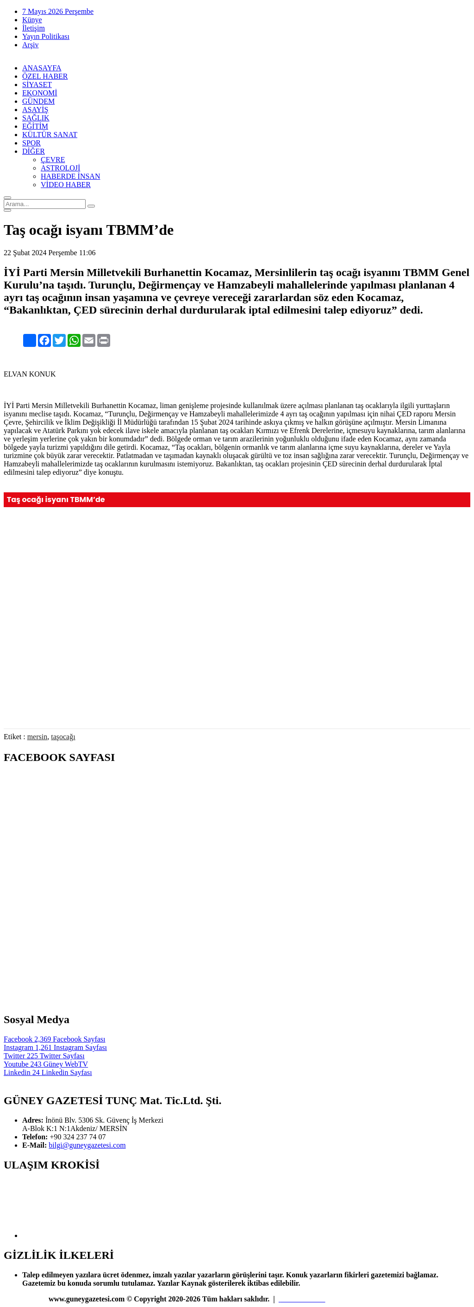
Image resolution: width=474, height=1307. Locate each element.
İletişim (33, 28)
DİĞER (33, 151)
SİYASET (37, 84)
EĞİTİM (35, 126)
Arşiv (30, 45)
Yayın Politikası (45, 36)
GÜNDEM (38, 101)
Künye (32, 20)
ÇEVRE (53, 159)
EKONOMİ (39, 93)
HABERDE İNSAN (70, 176)
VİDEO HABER (66, 185)
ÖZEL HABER (45, 76)
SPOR (31, 143)
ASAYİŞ (35, 109)
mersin (37, 737)
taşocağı (63, 737)
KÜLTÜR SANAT (49, 134)
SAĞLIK (36, 118)
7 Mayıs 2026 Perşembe (58, 11)
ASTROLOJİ (60, 168)
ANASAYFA (41, 68)
